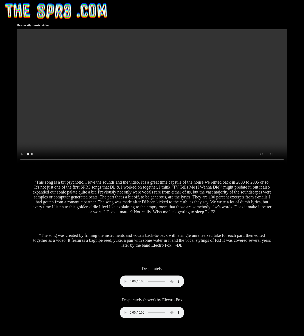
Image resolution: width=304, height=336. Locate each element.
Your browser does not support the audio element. (152, 281)
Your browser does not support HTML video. (152, 96)
